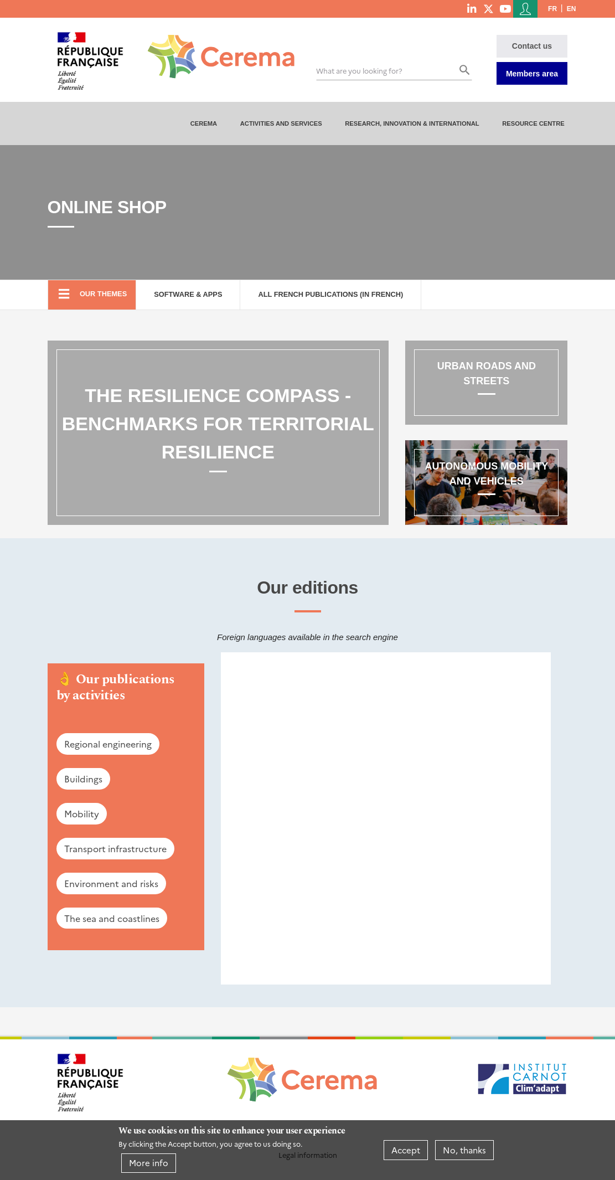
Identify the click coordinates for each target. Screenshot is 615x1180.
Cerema (203, 123)
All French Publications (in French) (330, 294)
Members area (532, 73)
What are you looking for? (359, 70)
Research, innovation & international (412, 123)
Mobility (81, 813)
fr (552, 9)
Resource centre (533, 123)
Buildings (83, 778)
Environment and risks (111, 883)
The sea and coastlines (111, 918)
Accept (405, 1150)
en (571, 9)
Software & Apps (188, 294)
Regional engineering (108, 744)
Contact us (532, 46)
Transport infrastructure (115, 848)
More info (148, 1162)
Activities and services (281, 123)
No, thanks (464, 1150)
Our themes (103, 294)
